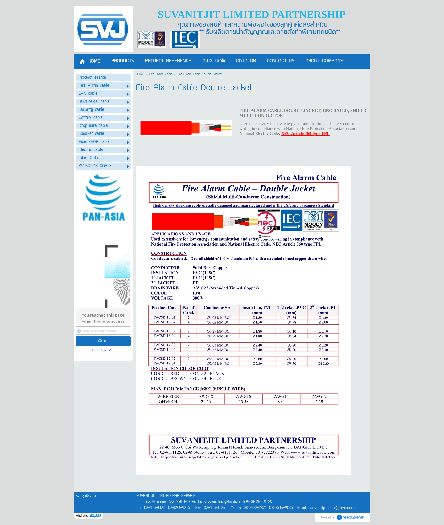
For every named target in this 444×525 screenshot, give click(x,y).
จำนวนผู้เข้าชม (103, 350)
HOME (140, 74)
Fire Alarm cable (160, 74)
